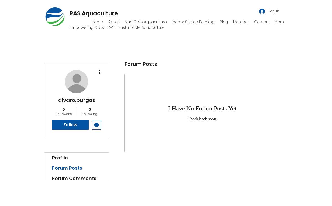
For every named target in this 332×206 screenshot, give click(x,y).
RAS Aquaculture (94, 13)
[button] (241, 22)
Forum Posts (67, 168)
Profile (60, 157)
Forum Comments (74, 178)
